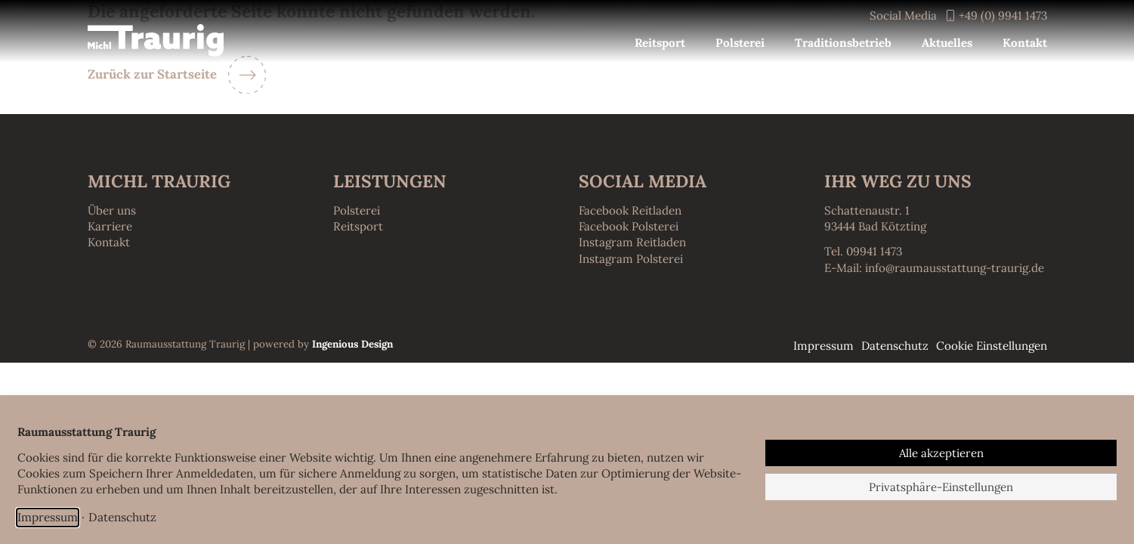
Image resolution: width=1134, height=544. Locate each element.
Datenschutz (122, 516)
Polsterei (356, 210)
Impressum (47, 516)
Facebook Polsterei (628, 226)
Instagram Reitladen (632, 242)
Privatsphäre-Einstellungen (941, 487)
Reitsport (358, 226)
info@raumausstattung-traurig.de (954, 268)
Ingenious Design (352, 344)
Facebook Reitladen (630, 210)
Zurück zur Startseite (152, 74)
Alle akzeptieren (941, 453)
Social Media (903, 15)
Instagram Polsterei (631, 259)
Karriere (110, 226)
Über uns (112, 210)
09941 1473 (874, 251)
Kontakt (109, 242)
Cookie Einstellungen (991, 345)
